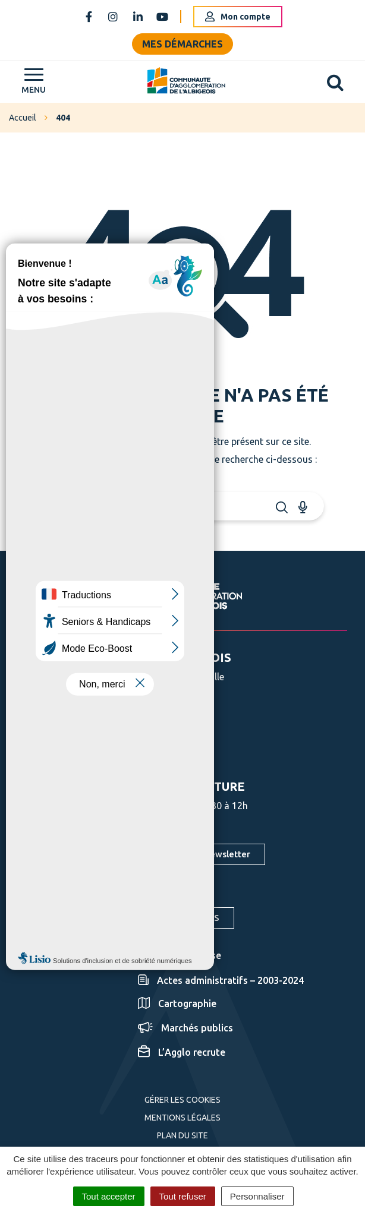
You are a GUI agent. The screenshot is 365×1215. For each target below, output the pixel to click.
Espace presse (179, 955)
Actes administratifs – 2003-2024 (221, 980)
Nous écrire (155, 748)
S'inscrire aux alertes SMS (165, 918)
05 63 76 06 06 (161, 717)
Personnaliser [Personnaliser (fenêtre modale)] (257, 1196)
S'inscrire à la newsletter (198, 854)
